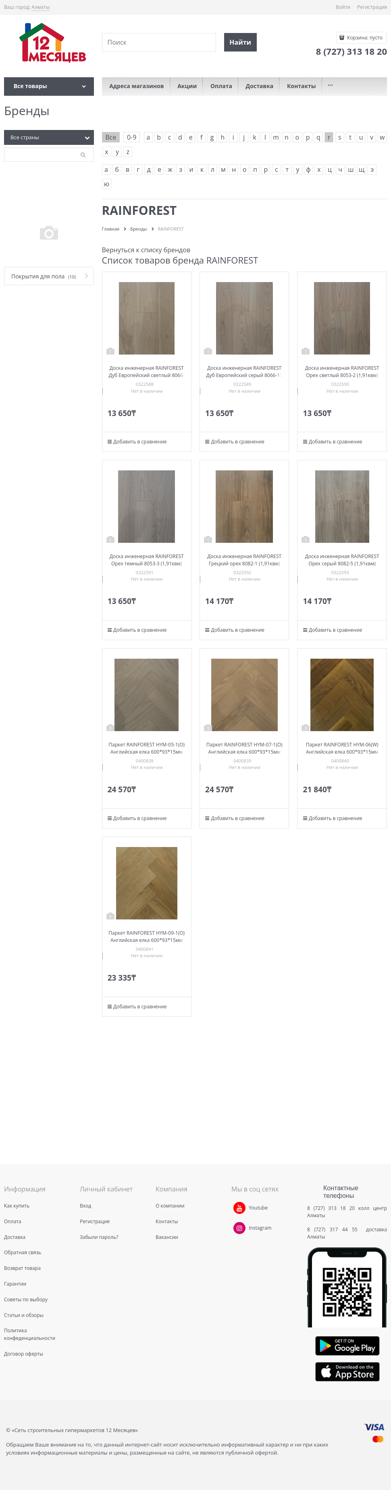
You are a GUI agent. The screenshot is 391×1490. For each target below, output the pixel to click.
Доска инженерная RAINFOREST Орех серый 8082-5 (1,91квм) (342, 560)
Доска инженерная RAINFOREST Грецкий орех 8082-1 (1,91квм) (244, 560)
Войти (343, 7)
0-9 (131, 137)
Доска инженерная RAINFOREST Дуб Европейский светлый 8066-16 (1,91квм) (147, 375)
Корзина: (364, 37)
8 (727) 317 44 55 (334, 1229)
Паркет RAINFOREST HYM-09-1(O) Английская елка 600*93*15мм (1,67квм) (146, 940)
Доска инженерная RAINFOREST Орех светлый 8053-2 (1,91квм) (342, 372)
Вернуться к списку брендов (146, 249)
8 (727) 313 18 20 (331, 1208)
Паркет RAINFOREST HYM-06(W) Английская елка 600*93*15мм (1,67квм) (342, 752)
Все (111, 137)
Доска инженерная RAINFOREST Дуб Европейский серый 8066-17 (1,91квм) (244, 375)
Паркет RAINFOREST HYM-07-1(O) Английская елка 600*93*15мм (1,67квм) (244, 752)
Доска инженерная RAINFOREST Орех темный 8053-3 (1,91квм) (147, 560)
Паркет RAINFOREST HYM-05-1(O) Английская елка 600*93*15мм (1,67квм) (146, 752)
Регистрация (372, 7)
